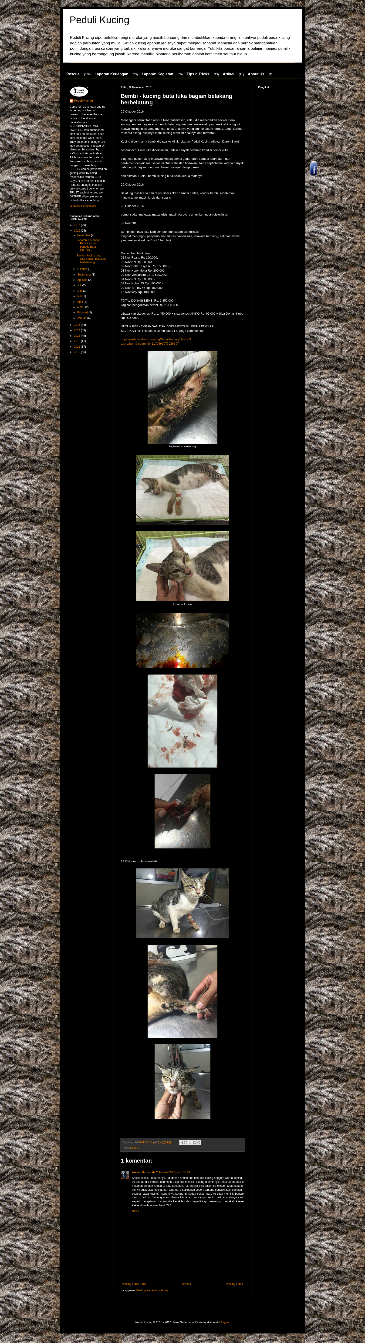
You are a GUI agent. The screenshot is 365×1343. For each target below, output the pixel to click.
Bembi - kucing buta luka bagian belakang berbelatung (91, 259)
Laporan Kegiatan (157, 74)
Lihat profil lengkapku (83, 205)
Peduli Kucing (99, 19)
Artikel (228, 74)
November (84, 235)
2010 (77, 352)
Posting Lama (234, 1284)
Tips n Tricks (198, 74)
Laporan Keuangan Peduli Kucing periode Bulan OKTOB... (88, 245)
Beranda (185, 1284)
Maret (81, 307)
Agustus (82, 280)
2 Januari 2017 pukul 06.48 (173, 1172)
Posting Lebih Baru (133, 1284)
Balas (135, 1211)
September (84, 274)
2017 (77, 225)
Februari (82, 312)
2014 (77, 330)
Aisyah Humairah (143, 1172)
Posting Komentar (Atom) (152, 1290)
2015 (77, 324)
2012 (77, 341)
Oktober (82, 269)
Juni (80, 291)
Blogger (224, 1322)
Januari (82, 318)
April (80, 301)
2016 (77, 230)
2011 (77, 346)
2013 (77, 335)
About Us (256, 74)
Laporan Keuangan (111, 74)
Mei (80, 296)
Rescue (73, 74)
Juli (79, 285)
